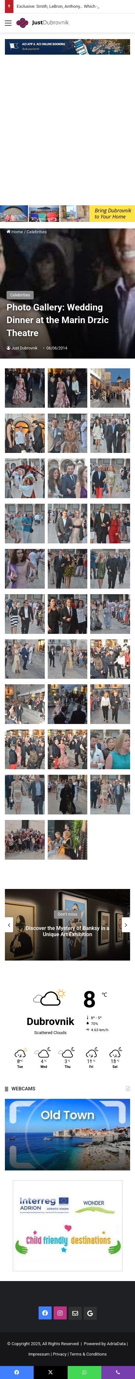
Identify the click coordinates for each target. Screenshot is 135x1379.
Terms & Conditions (88, 1354)
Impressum (39, 1354)
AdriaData (116, 1343)
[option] (67, 925)
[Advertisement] (67, 135)
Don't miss (67, 914)
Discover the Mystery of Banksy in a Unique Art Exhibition (68, 931)
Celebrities (37, 231)
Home (15, 231)
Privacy (60, 1354)
